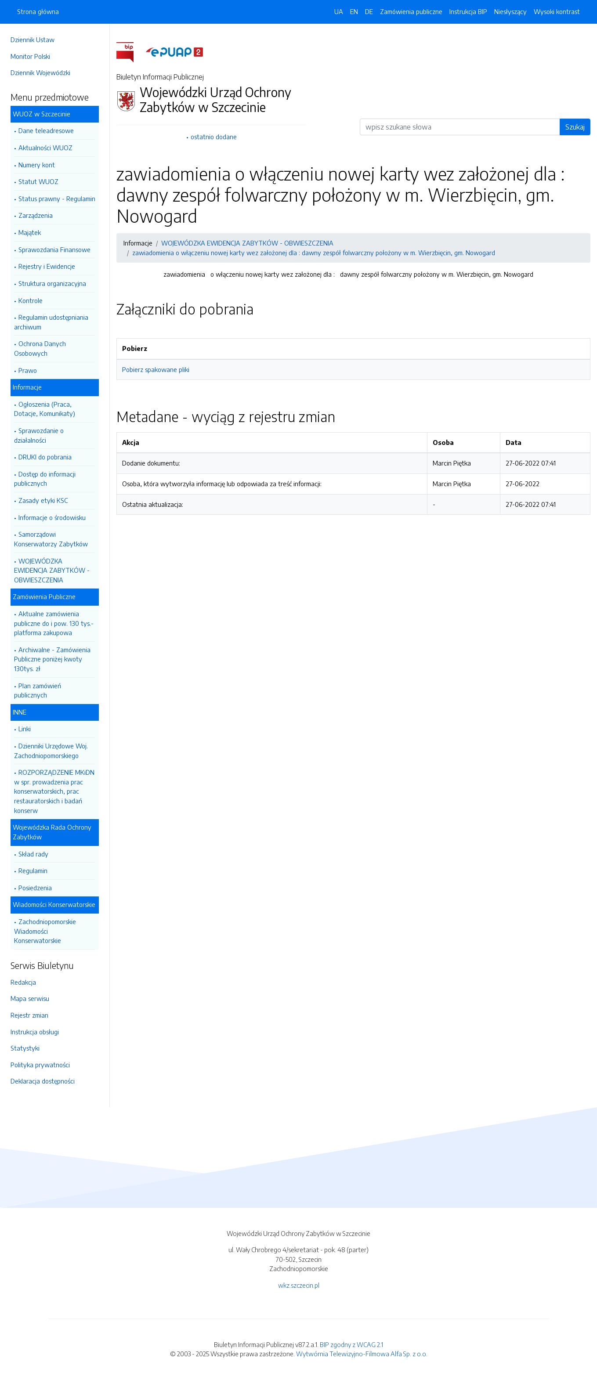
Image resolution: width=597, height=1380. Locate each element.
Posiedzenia (35, 888)
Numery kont (36, 165)
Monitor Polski (30, 56)
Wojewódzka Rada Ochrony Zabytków (52, 832)
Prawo (27, 370)
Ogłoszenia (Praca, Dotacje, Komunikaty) (44, 409)
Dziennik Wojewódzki (40, 72)
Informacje (27, 387)
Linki (24, 729)
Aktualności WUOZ (45, 148)
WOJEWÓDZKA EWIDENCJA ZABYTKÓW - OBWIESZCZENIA (52, 570)
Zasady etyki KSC (43, 500)
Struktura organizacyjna (52, 283)
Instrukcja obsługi (35, 1032)
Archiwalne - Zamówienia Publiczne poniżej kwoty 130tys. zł (52, 659)
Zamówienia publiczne (411, 11)
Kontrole (30, 300)
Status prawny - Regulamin (56, 198)
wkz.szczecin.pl (298, 1285)
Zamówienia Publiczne (44, 596)
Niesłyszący (510, 11)
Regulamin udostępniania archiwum (51, 322)
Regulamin (32, 870)
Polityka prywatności (40, 1065)
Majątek (29, 232)
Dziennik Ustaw (32, 39)
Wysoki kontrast (557, 11)
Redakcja (23, 982)
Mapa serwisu (30, 998)
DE (369, 11)
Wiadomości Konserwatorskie (54, 904)
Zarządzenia (35, 215)
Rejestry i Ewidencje (46, 266)
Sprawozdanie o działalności (39, 435)
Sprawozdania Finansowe (54, 249)
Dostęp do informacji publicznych (45, 479)
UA (338, 11)
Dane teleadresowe (46, 130)
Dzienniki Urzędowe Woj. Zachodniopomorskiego (51, 750)
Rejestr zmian (29, 1015)
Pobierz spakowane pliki (155, 369)
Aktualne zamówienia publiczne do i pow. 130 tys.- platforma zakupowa (54, 623)
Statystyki (25, 1048)
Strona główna (38, 11)
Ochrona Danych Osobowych (40, 348)
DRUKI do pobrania (45, 457)
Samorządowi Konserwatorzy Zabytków (51, 539)
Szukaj (575, 127)
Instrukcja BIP (468, 11)
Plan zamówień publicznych (37, 690)
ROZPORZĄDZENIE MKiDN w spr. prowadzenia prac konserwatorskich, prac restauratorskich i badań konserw (54, 791)
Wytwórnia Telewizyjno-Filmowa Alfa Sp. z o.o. (361, 1354)
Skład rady (33, 854)
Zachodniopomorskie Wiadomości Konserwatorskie (45, 931)
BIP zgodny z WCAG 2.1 (351, 1344)
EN (354, 11)
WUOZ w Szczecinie (41, 114)
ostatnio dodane (214, 137)
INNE (19, 712)
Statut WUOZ (38, 181)
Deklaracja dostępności (43, 1081)
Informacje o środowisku (52, 517)
